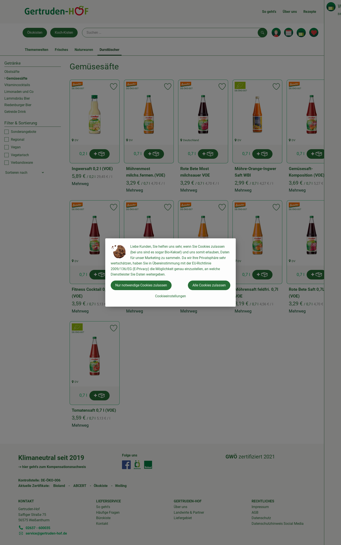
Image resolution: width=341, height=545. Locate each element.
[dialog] (170, 272)
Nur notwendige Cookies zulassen (141, 285)
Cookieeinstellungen (170, 296)
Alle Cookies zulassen (209, 285)
